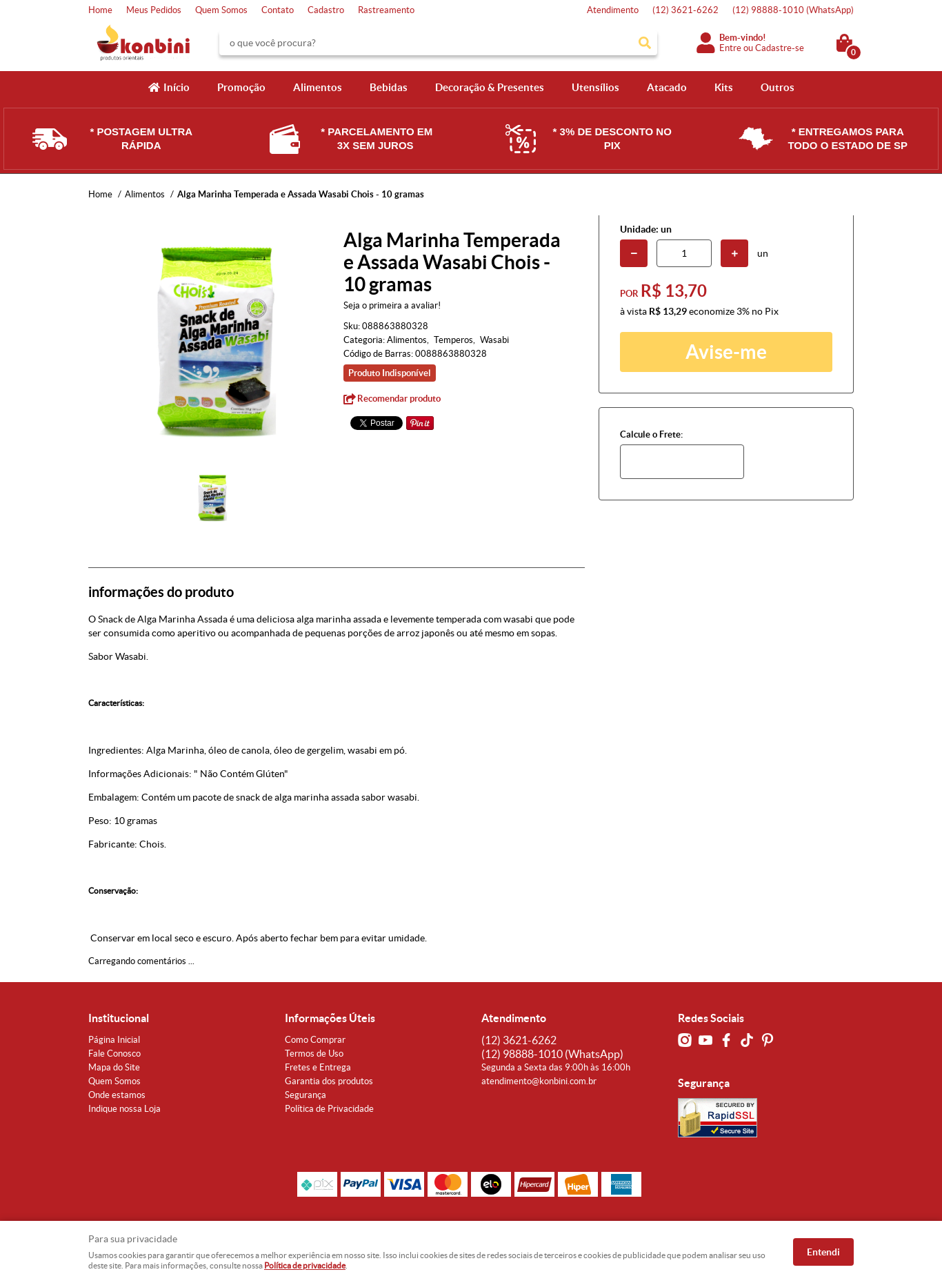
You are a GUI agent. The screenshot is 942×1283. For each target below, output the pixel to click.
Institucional (118, 1018)
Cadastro (326, 10)
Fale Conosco (114, 1053)
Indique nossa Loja (124, 1109)
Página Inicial (114, 1040)
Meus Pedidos (153, 10)
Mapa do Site (114, 1067)
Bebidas (389, 87)
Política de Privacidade (329, 1109)
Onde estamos (117, 1095)
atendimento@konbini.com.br (539, 1081)
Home (100, 10)
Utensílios (595, 87)
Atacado (667, 87)
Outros (777, 87)
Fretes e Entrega (318, 1067)
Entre (730, 48)
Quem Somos (221, 10)
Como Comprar (315, 1040)
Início (176, 87)
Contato (277, 10)
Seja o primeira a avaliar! (392, 305)
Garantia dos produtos (329, 1081)
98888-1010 (793, 10)
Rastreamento (386, 10)
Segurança (305, 1095)
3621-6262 (685, 10)
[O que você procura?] (644, 42)
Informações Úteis (330, 1018)
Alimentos (317, 87)
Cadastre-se (779, 48)
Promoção (241, 87)
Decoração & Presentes (489, 87)
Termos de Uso (314, 1053)
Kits (723, 87)
